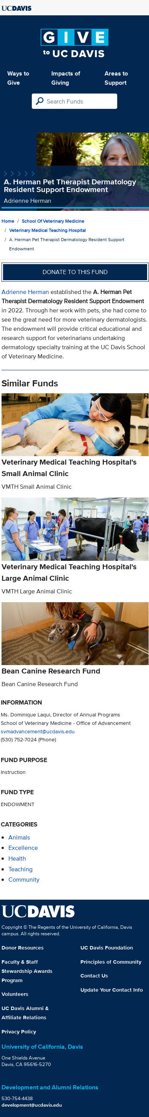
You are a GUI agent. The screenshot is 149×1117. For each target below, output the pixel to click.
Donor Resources (23, 947)
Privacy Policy (19, 1031)
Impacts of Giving (65, 78)
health (17, 858)
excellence (23, 847)
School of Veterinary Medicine (53, 221)
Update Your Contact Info (111, 990)
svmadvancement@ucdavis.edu (38, 731)
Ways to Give (18, 78)
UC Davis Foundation (106, 947)
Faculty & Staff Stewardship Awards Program (27, 971)
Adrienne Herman (25, 291)
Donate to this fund (75, 272)
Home (8, 221)
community (23, 879)
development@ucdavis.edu (32, 1105)
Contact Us (94, 975)
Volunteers (15, 994)
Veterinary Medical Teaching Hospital (47, 230)
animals (19, 837)
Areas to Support (116, 78)
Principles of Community (110, 962)
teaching (20, 869)
